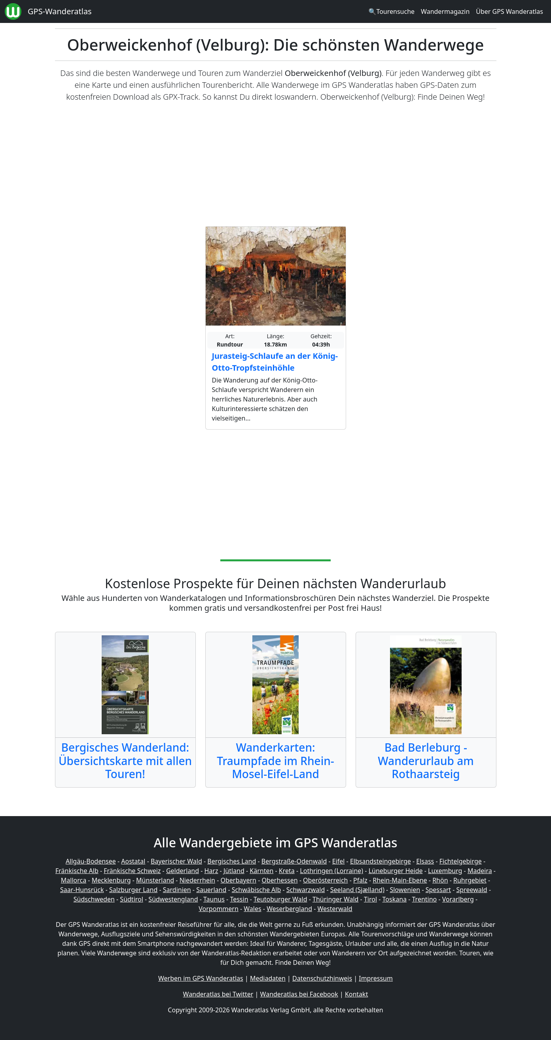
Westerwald (335, 908)
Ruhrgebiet (470, 880)
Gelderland (182, 870)
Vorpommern (219, 908)
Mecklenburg (111, 880)
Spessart (438, 889)
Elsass (425, 861)
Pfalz (360, 880)
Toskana (394, 899)
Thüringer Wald (335, 899)
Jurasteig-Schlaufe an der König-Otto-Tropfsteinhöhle (275, 361)
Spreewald (471, 889)
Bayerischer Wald (176, 861)
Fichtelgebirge (460, 861)
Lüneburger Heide (396, 870)
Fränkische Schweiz (132, 870)
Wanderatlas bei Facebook (299, 994)
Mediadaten (268, 978)
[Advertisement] (275, 164)
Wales (252, 908)
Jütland (233, 870)
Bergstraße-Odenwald (294, 861)
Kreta (287, 870)
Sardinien (177, 889)
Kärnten (261, 870)
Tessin (239, 899)
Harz (211, 870)
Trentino (424, 899)
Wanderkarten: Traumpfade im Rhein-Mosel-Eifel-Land (275, 760)
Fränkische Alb (76, 870)
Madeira (480, 870)
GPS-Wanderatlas (60, 11)
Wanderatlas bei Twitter (218, 994)
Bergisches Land (231, 861)
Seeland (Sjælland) (357, 889)
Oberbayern (238, 880)
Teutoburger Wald (280, 899)
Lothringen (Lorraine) (331, 870)
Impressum (376, 978)
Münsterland (155, 880)
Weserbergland (289, 908)
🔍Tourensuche (391, 11)
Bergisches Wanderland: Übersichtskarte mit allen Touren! (125, 760)
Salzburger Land (133, 889)
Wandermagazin (445, 11)
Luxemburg (445, 870)
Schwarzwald (305, 889)
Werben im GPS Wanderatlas (200, 978)
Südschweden (94, 899)
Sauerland (211, 889)
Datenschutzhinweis (322, 978)
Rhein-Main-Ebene (400, 880)
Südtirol (131, 899)
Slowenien (405, 889)
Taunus (214, 899)
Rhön (440, 880)
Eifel (338, 861)
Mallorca (73, 880)
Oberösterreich (325, 880)
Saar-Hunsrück (82, 889)
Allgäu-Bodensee (91, 861)
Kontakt (356, 994)
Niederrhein (197, 880)
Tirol (370, 899)
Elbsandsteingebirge (380, 861)
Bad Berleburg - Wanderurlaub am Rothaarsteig (425, 760)
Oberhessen (279, 880)
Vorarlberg (458, 899)
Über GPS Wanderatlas (509, 11)
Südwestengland (173, 899)
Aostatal (133, 861)
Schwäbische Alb (256, 889)
